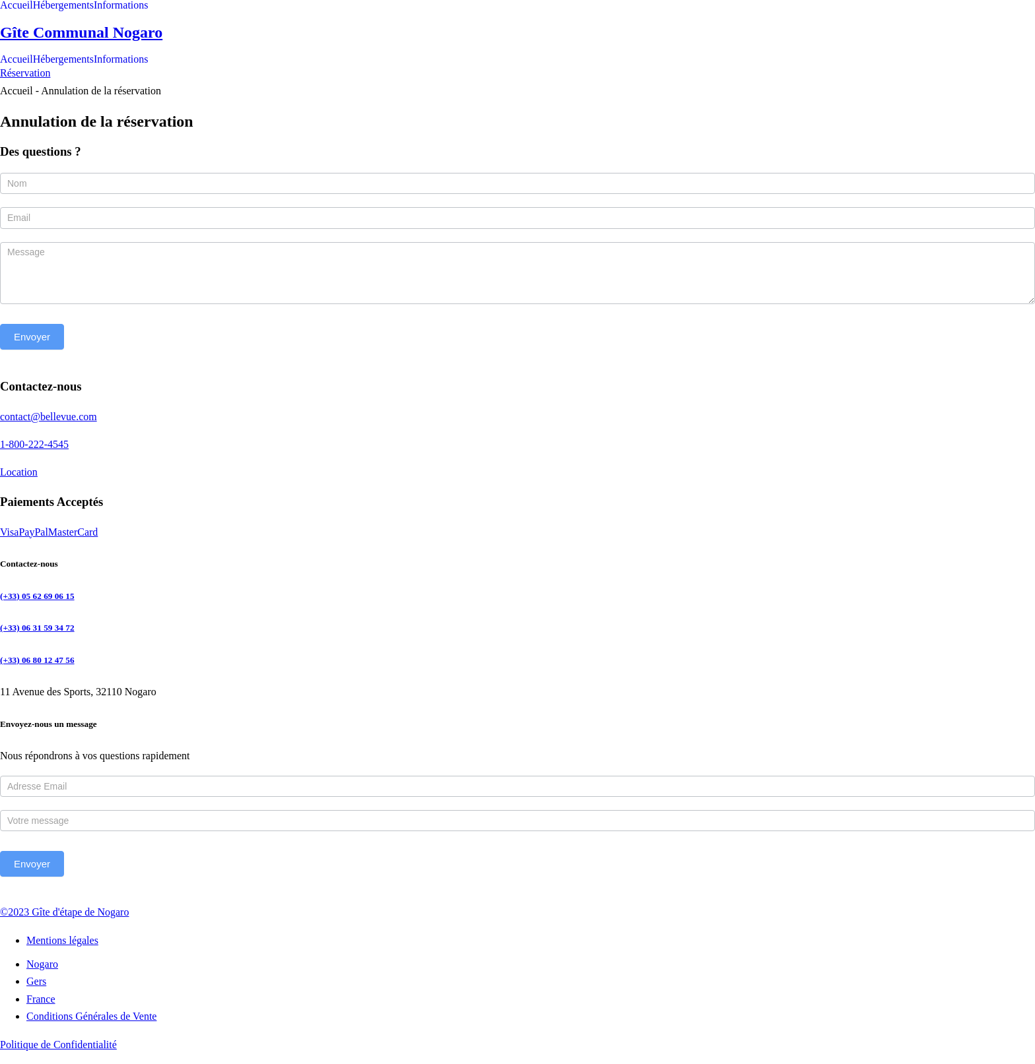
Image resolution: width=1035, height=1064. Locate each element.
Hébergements (63, 5)
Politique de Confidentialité (58, 1044)
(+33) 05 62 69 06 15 (37, 596)
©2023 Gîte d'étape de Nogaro (64, 912)
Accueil (16, 5)
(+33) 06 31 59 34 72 (37, 628)
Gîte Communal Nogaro (81, 32)
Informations (121, 5)
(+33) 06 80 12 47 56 (37, 660)
